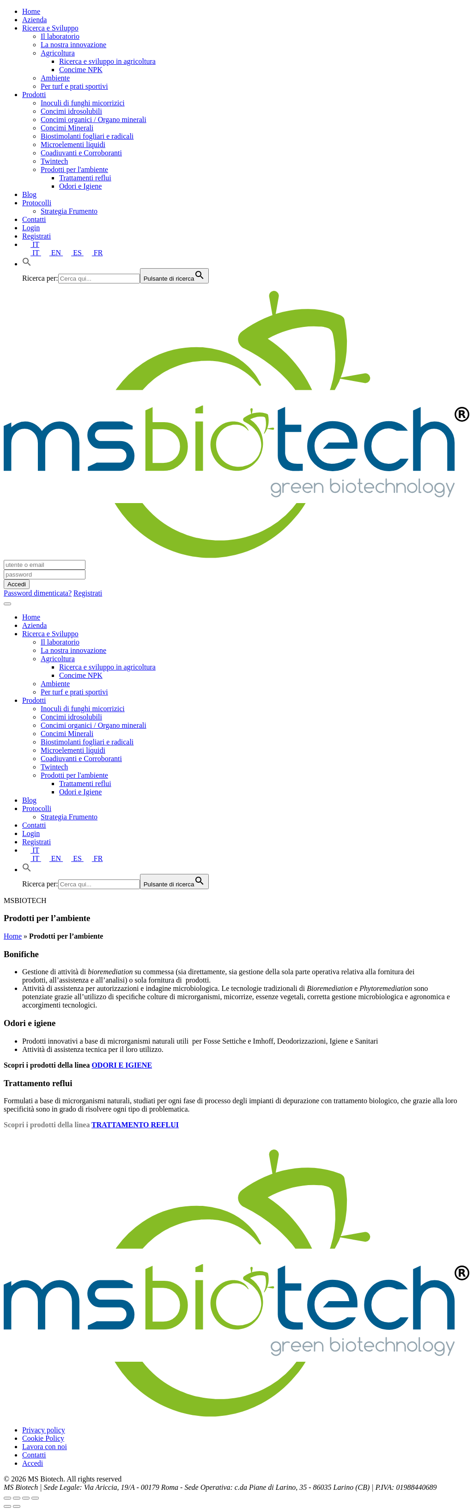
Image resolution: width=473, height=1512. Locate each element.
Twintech (54, 161)
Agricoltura (58, 53)
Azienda (34, 20)
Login (31, 228)
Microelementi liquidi (73, 144)
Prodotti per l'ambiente (74, 169)
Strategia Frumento (69, 211)
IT (30, 244)
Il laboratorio (60, 36)
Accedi (32, 1463)
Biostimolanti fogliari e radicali (87, 136)
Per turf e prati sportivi (74, 86)
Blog (29, 194)
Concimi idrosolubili (71, 111)
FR (93, 253)
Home (31, 11)
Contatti (34, 219)
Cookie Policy (43, 1438)
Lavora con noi (44, 1447)
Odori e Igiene (80, 186)
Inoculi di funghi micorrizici (83, 103)
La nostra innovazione (73, 45)
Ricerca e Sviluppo (50, 28)
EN (52, 253)
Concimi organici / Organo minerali (93, 119)
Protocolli (36, 203)
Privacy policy (43, 1430)
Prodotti (34, 94)
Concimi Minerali (67, 128)
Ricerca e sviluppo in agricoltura (107, 61)
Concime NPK (81, 70)
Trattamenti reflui (85, 178)
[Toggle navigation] (7, 603)
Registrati (36, 236)
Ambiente (55, 78)
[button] (26, 264)
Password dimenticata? (38, 593)
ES (73, 253)
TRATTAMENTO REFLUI (135, 1125)
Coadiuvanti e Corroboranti (81, 153)
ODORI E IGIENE (121, 1065)
